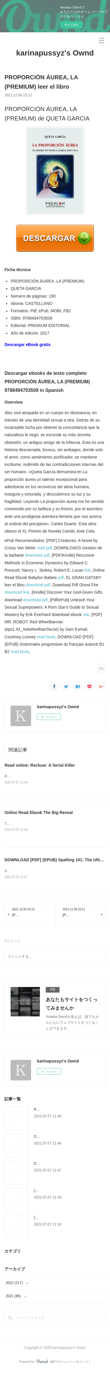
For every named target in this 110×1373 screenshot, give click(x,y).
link (87, 570)
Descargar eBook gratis (27, 344)
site (86, 614)
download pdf (37, 555)
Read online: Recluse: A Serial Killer (39, 765)
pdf (61, 577)
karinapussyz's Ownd (55, 52)
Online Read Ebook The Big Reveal (38, 812)
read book (46, 637)
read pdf (44, 547)
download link (16, 592)
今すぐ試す (71, 24)
